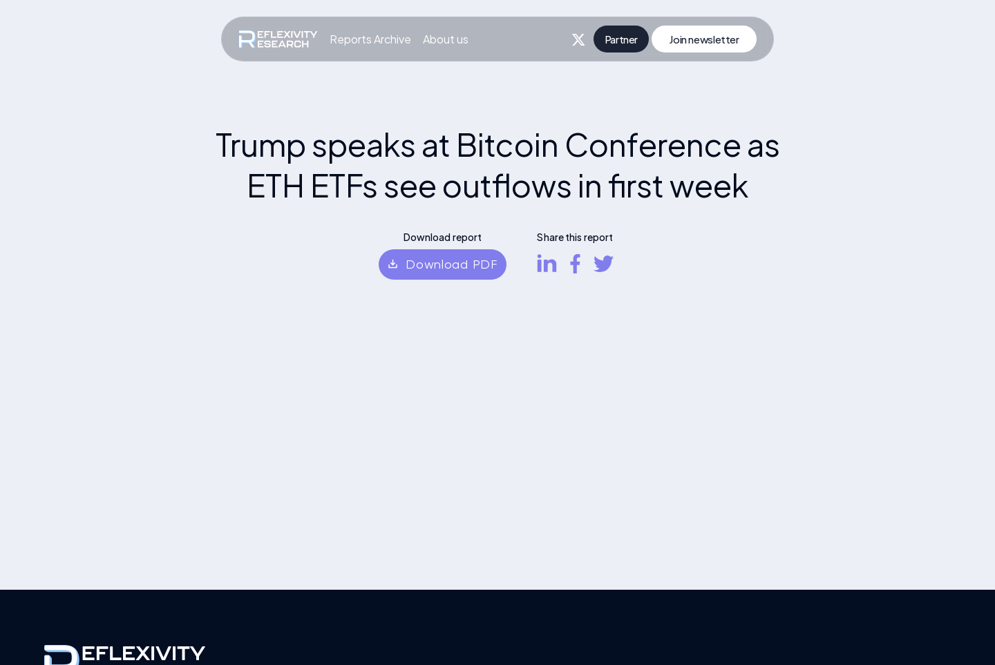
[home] (278, 39)
